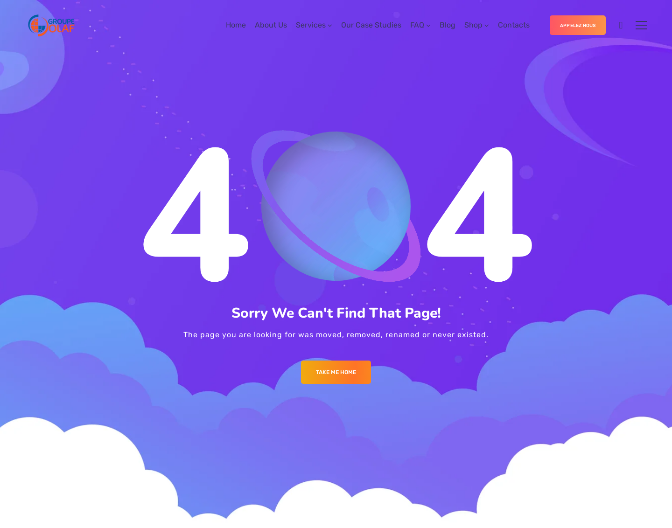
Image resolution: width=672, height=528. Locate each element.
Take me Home (336, 372)
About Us (271, 25)
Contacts (514, 25)
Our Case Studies (371, 25)
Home (236, 25)
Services (311, 25)
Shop (473, 25)
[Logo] (68, 25)
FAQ (417, 25)
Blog (447, 25)
